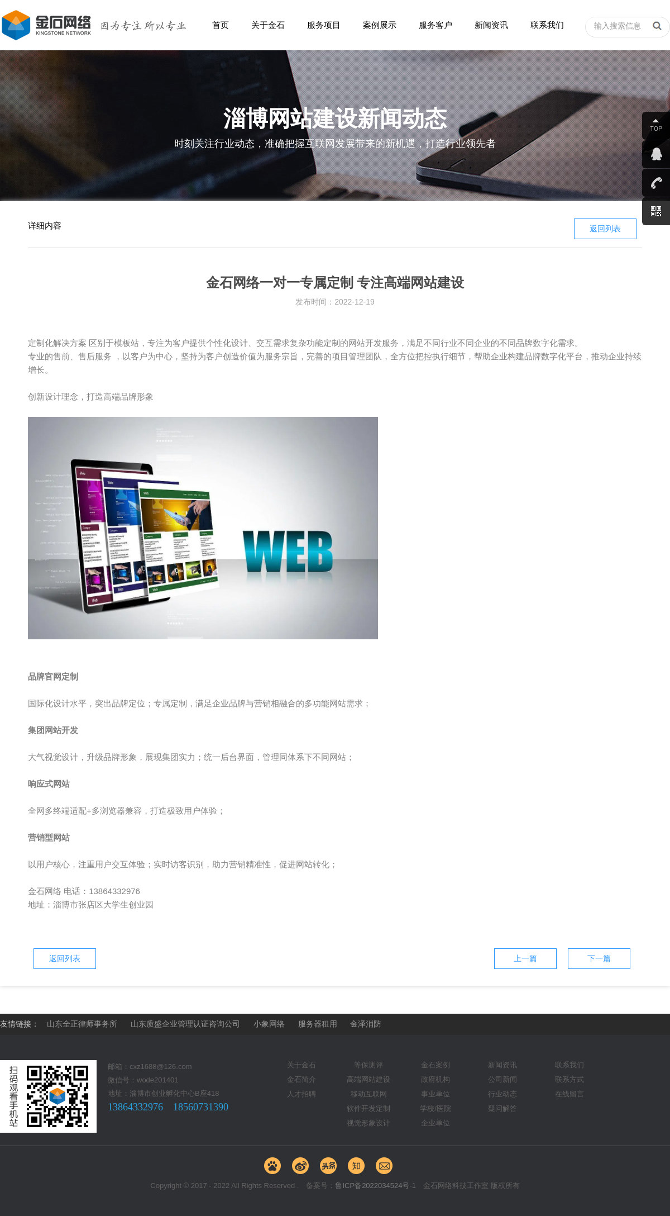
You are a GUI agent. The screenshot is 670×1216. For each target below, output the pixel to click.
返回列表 (605, 228)
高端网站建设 (368, 1079)
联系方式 (569, 1079)
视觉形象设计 (368, 1123)
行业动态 (502, 1094)
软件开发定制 (368, 1108)
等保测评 (368, 1065)
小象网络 (269, 1023)
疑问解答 (502, 1108)
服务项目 (324, 25)
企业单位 (435, 1123)
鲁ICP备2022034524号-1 (375, 1185)
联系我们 (547, 25)
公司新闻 (502, 1079)
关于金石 (268, 25)
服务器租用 (317, 1023)
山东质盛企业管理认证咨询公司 (185, 1023)
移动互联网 (369, 1094)
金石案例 (435, 1065)
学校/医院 (435, 1108)
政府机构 (435, 1079)
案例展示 (379, 25)
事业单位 (435, 1094)
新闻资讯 (491, 25)
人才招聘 (301, 1094)
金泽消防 (365, 1023)
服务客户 (435, 25)
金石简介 (301, 1079)
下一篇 (599, 958)
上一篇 (525, 958)
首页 (220, 25)
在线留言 (569, 1094)
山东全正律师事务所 (82, 1023)
